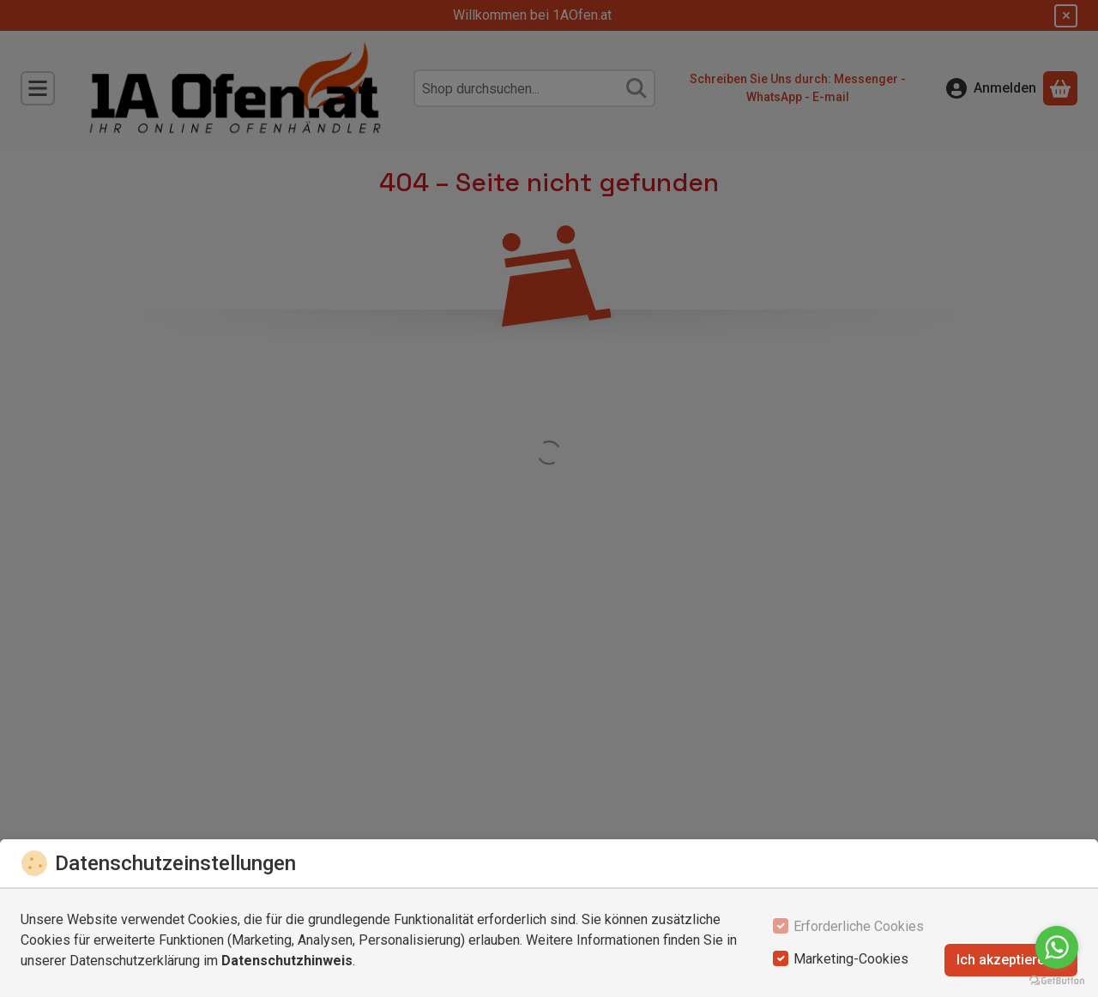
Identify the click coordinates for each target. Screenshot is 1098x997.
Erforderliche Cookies (858, 926)
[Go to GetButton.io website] (1056, 980)
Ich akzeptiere (1010, 960)
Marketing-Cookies (850, 959)
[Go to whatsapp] (1056, 947)
